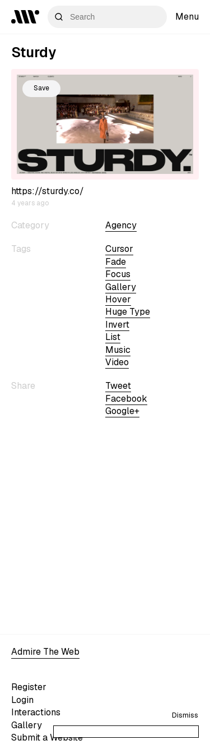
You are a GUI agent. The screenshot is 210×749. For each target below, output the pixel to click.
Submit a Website (47, 737)
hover (118, 299)
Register (28, 687)
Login (22, 700)
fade (115, 262)
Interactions (35, 712)
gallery (120, 287)
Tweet (118, 386)
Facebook (126, 399)
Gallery (26, 725)
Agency (121, 225)
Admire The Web (45, 652)
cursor (119, 249)
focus (117, 274)
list (112, 337)
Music (117, 350)
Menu (187, 16)
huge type (127, 312)
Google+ (122, 411)
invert (117, 324)
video (117, 362)
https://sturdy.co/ (47, 191)
